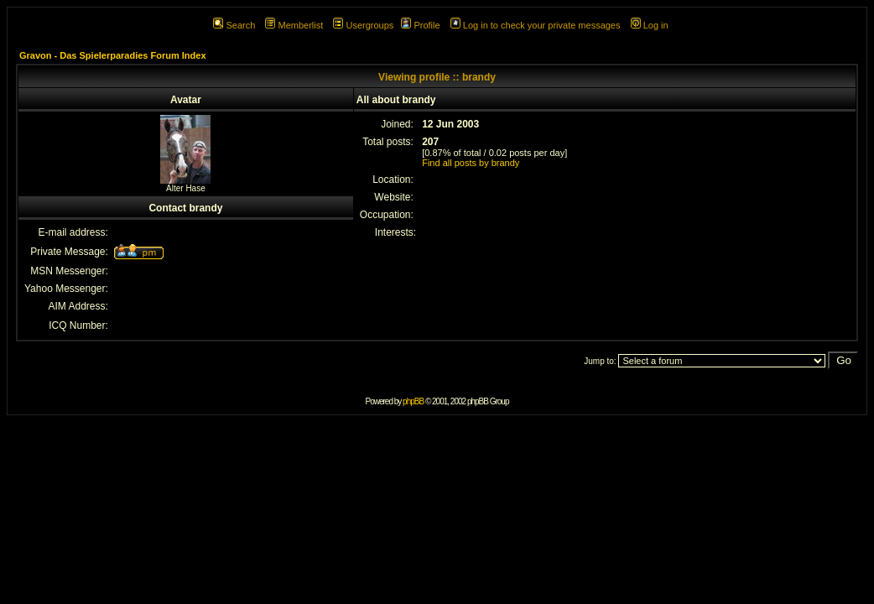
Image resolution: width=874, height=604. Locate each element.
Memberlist (294, 25)
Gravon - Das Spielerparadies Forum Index (112, 55)
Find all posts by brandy (470, 163)
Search (234, 25)
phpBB (413, 401)
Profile (420, 25)
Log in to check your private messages (535, 25)
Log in (650, 25)
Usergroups (363, 25)
